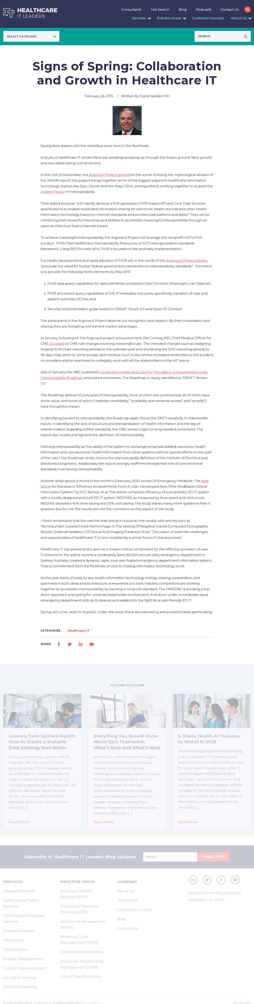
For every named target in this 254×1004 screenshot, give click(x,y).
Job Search (160, 9)
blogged (57, 344)
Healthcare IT (78, 631)
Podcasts (203, 9)
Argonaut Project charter (186, 260)
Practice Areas (169, 18)
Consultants (131, 9)
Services (139, 18)
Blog (183, 9)
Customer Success (208, 18)
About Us (239, 18)
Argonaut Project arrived (109, 175)
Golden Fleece (53, 192)
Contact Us (229, 9)
